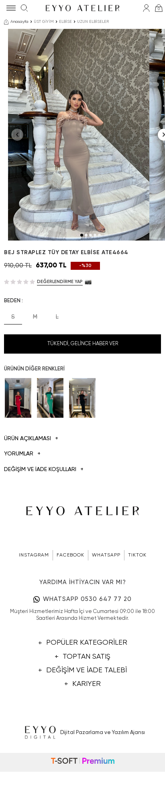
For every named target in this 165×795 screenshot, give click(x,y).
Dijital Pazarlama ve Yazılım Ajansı (82, 768)
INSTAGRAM (34, 591)
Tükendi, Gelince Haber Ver (82, 379)
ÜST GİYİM (44, 22)
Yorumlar (22, 490)
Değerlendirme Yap (60, 317)
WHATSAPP (106, 591)
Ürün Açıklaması (31, 474)
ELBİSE (65, 22)
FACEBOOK (70, 591)
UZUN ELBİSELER (93, 22)
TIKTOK (137, 591)
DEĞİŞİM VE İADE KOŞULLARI (44, 505)
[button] (81, 270)
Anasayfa (16, 22)
